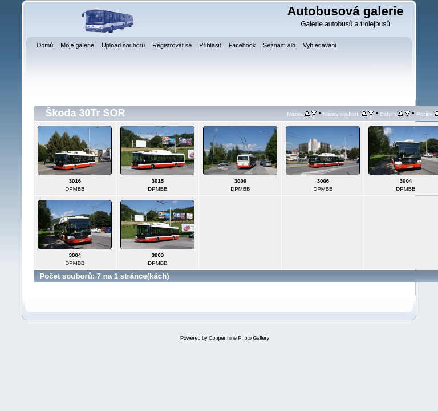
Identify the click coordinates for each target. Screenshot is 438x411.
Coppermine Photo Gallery (239, 338)
